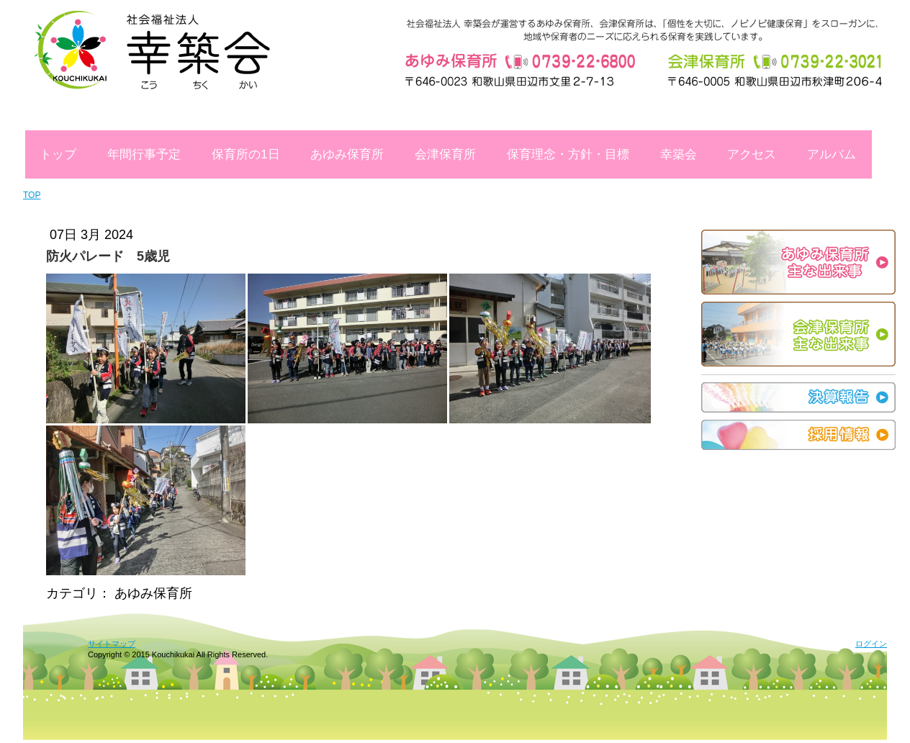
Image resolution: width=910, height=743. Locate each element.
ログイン (871, 643)
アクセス (751, 154)
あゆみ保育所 (347, 154)
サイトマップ (111, 643)
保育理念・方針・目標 (568, 154)
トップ (58, 154)
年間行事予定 (144, 154)
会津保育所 (445, 154)
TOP (31, 195)
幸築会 (678, 154)
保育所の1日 (246, 154)
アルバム (831, 154)
